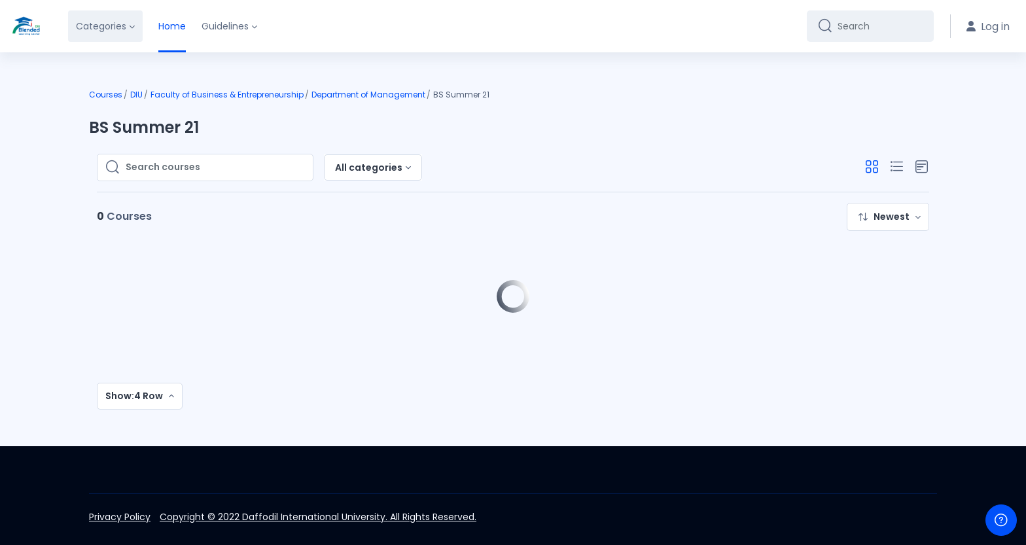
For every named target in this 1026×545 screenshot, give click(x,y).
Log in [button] (988, 26)
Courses (105, 94)
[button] (871, 167)
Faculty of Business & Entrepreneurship (227, 94)
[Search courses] (215, 167)
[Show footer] (1001, 520)
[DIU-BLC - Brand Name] (26, 26)
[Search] (880, 26)
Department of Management (368, 94)
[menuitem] (888, 217)
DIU (136, 94)
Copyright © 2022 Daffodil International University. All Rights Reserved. (318, 516)
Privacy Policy (119, 516)
